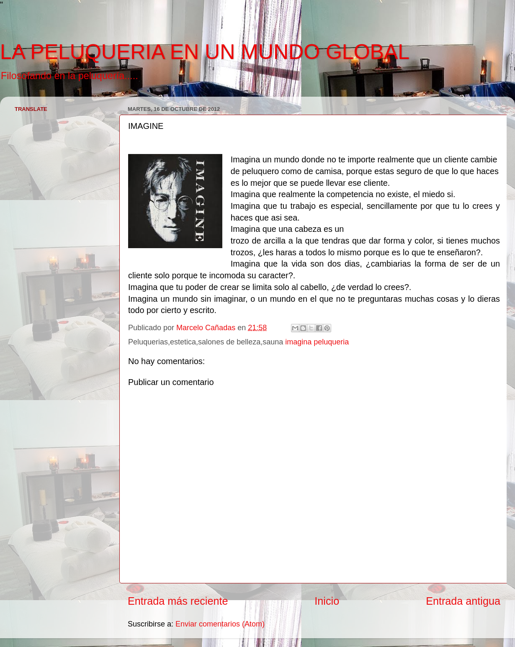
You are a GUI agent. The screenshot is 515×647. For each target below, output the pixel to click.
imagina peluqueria (317, 342)
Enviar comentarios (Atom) (220, 624)
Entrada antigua (463, 601)
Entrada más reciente (178, 601)
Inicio (326, 601)
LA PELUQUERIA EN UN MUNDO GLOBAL (204, 52)
